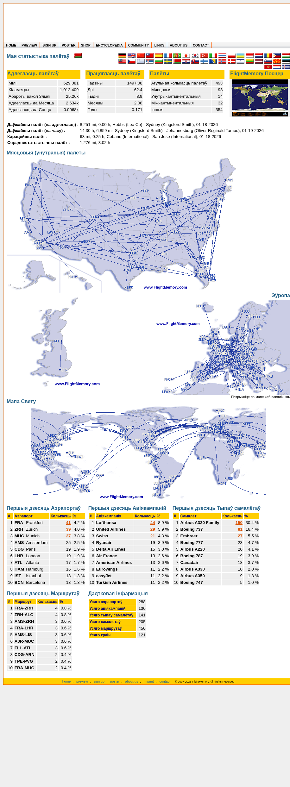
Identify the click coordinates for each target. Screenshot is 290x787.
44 (152, 522)
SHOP (86, 45)
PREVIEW (29, 45)
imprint (149, 681)
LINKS (159, 45)
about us (131, 681)
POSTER (69, 45)
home (66, 681)
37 (68, 536)
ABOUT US (178, 45)
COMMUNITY (138, 45)
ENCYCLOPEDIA (109, 45)
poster (115, 681)
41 (68, 522)
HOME (11, 45)
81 (240, 529)
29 (152, 529)
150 (239, 522)
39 (68, 529)
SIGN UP (49, 45)
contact (165, 681)
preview (82, 681)
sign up (99, 681)
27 (240, 536)
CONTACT (201, 45)
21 (152, 536)
